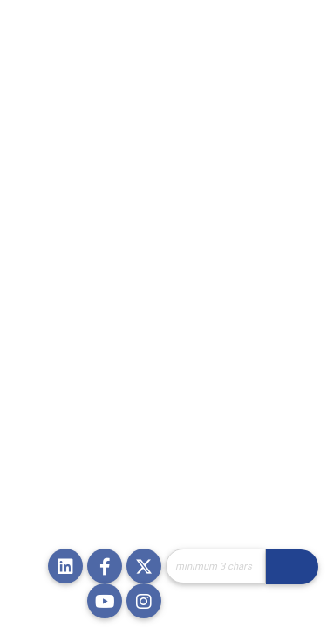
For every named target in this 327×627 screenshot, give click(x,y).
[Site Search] (216, 566)
